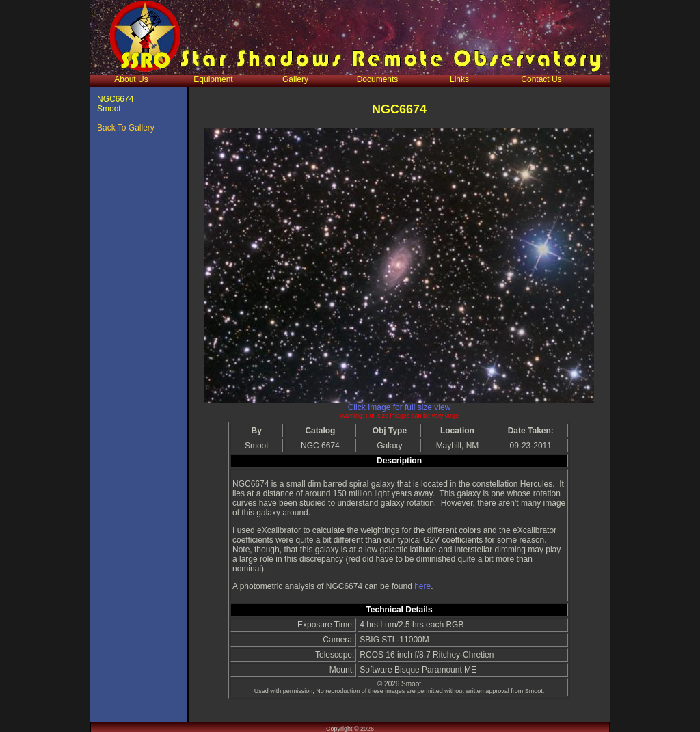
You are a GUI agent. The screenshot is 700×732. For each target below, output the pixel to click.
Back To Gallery (125, 128)
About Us (131, 79)
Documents (378, 79)
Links (459, 79)
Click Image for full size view (399, 407)
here (422, 586)
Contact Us (541, 79)
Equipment (212, 79)
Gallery (295, 79)
